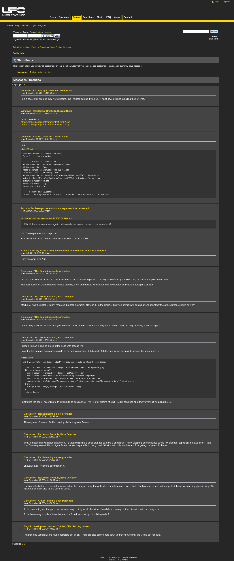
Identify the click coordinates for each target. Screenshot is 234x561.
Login (217, 1)
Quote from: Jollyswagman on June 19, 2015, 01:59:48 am (46, 218)
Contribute (88, 17)
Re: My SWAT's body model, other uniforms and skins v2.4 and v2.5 (69, 250)
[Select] (30, 149)
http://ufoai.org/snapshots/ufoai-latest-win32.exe (45, 122)
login (39, 32)
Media (100, 17)
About (117, 17)
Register (226, 1)
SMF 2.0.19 (105, 557)
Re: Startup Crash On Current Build (52, 90)
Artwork (25, 250)
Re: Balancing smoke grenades (52, 271)
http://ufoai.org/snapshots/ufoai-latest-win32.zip (45, 124)
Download (64, 17)
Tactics (25, 208)
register (47, 32)
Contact (128, 17)
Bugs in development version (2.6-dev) (45, 526)
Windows (26, 90)
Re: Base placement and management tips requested (60, 208)
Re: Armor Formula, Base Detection (54, 296)
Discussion (27, 271)
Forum (76, 17)
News (53, 17)
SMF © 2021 (116, 557)
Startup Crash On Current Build (50, 136)
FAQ (108, 17)
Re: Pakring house (78, 526)
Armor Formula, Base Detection (55, 501)
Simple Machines (130, 557)
